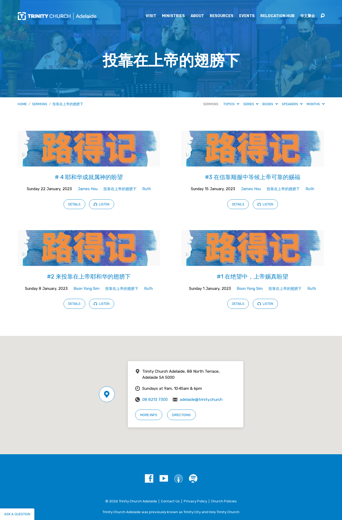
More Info (148, 415)
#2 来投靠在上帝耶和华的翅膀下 (89, 276)
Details (74, 204)
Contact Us (170, 501)
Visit (151, 16)
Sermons (39, 104)
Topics (231, 104)
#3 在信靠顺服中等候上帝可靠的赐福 (252, 177)
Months (315, 104)
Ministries (173, 16)
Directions (181, 415)
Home (22, 104)
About (197, 16)
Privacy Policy (195, 501)
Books (270, 104)
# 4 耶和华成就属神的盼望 (89, 177)
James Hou (88, 189)
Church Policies (224, 501)
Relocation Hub (277, 16)
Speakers (292, 104)
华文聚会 (307, 16)
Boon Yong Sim (86, 288)
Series (251, 104)
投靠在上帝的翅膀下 (67, 104)
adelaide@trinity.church (201, 399)
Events (247, 16)
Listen (101, 204)
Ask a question (17, 514)
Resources (221, 16)
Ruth (146, 189)
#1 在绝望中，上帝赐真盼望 (252, 276)
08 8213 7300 (155, 399)
